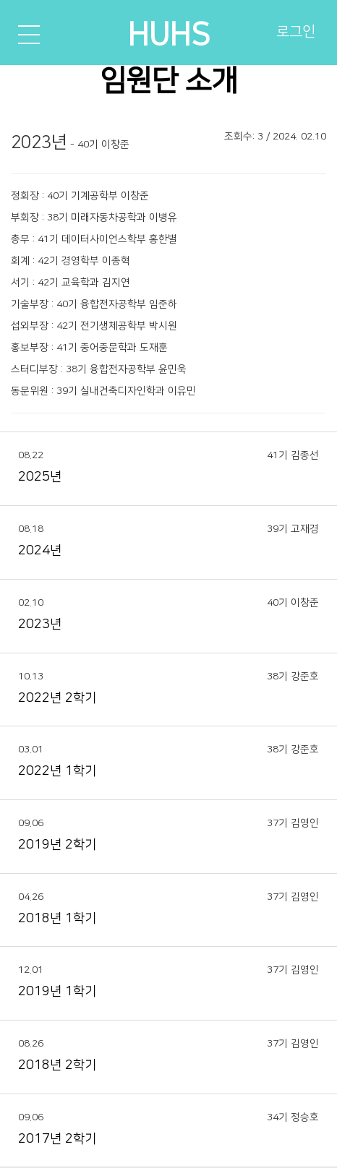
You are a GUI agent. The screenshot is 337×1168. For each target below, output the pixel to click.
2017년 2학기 (57, 1139)
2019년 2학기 (57, 845)
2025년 (39, 477)
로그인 (295, 32)
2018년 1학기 (57, 918)
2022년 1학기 (57, 771)
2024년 (39, 551)
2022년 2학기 (57, 698)
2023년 (39, 624)
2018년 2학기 (57, 1065)
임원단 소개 (168, 81)
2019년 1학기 (57, 991)
